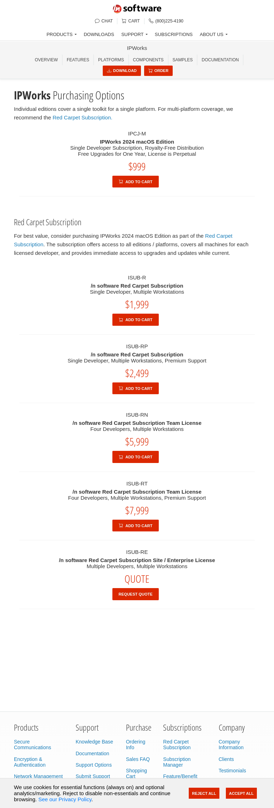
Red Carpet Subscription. (82, 117)
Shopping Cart (136, 773)
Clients (226, 759)
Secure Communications (32, 744)
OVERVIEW (46, 59)
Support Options (94, 765)
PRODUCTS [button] (59, 34)
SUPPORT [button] (132, 34)
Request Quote (135, 594)
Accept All (241, 793)
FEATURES (78, 59)
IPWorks (137, 48)
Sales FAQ (138, 759)
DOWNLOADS (99, 34)
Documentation (220, 59)
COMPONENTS (148, 59)
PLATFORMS (111, 59)
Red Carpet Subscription (177, 744)
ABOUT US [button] (211, 34)
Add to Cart (135, 181)
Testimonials (232, 770)
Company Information (231, 744)
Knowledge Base (94, 742)
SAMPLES (183, 59)
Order (158, 70)
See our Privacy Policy (64, 799)
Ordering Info (135, 744)
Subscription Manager (177, 762)
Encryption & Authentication (30, 762)
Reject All (204, 793)
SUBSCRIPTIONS (174, 34)
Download (122, 70)
